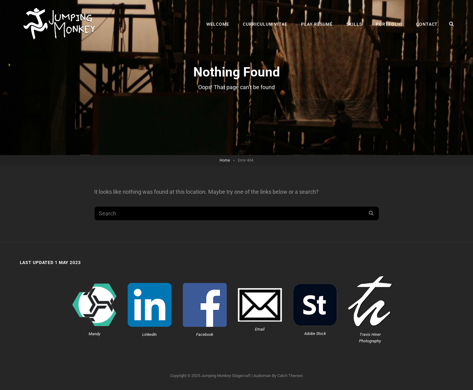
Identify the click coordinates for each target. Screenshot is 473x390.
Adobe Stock (315, 333)
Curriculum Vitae (265, 24)
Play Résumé (317, 24)
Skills (354, 24)
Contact (427, 24)
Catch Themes (290, 375)
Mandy (94, 334)
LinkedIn (149, 334)
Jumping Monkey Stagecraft (226, 375)
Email (260, 329)
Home (225, 160)
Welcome (217, 24)
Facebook (204, 334)
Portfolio (389, 24)
